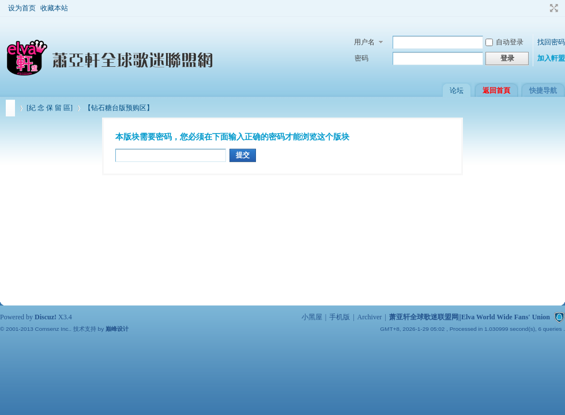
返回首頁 (496, 90)
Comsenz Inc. (52, 329)
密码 (361, 58)
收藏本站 (54, 8)
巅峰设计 (117, 329)
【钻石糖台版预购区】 (118, 108)
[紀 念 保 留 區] (50, 108)
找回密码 (551, 42)
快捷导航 (543, 90)
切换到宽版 (552, 8)
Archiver (369, 317)
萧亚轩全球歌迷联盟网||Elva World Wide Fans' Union (10, 108)
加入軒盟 (551, 58)
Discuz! (45, 317)
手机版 (339, 317)
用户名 (364, 42)
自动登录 (504, 42)
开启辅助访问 (543, 8)
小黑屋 (312, 317)
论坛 (457, 90)
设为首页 (22, 8)
